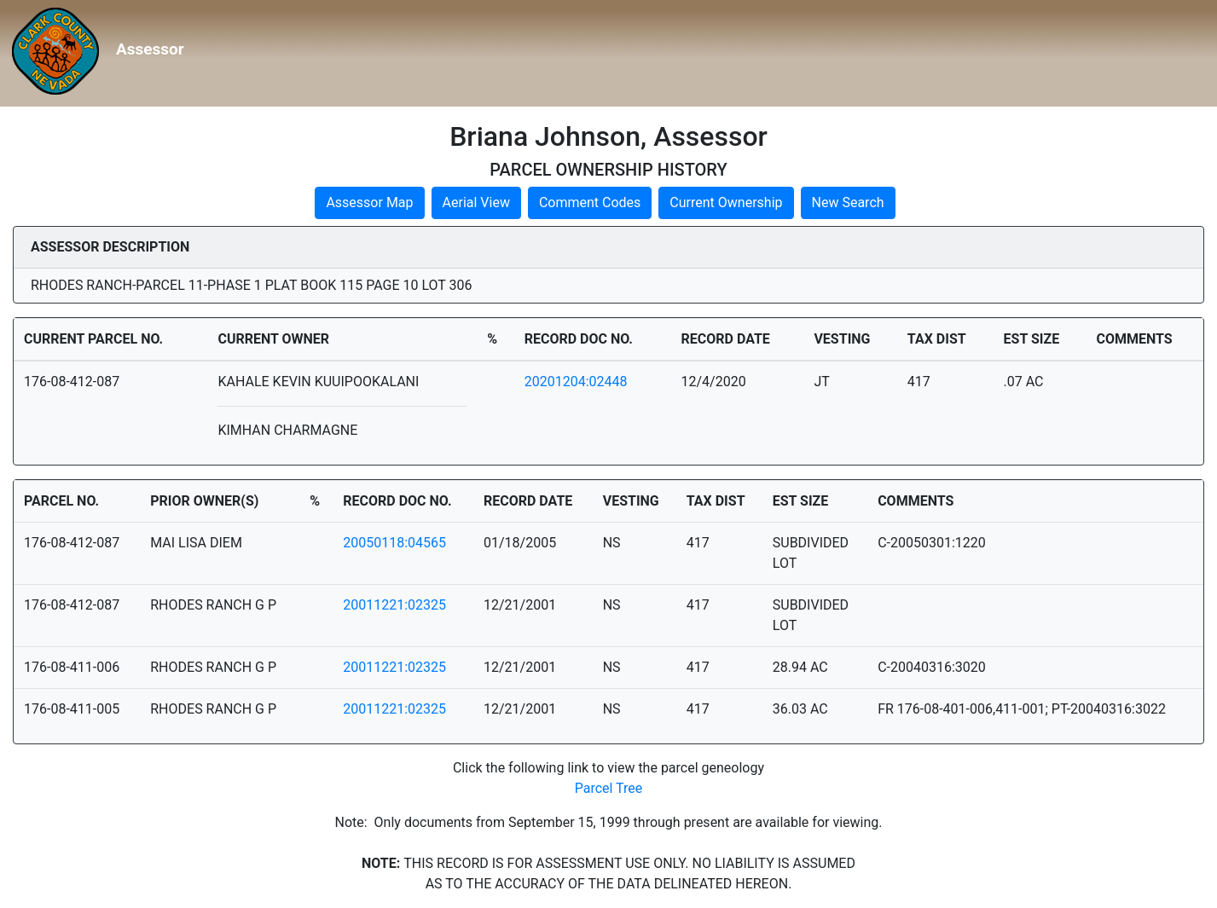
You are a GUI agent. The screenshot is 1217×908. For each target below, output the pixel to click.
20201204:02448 (576, 381)
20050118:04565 (394, 543)
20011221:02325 (394, 605)
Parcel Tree (609, 788)
